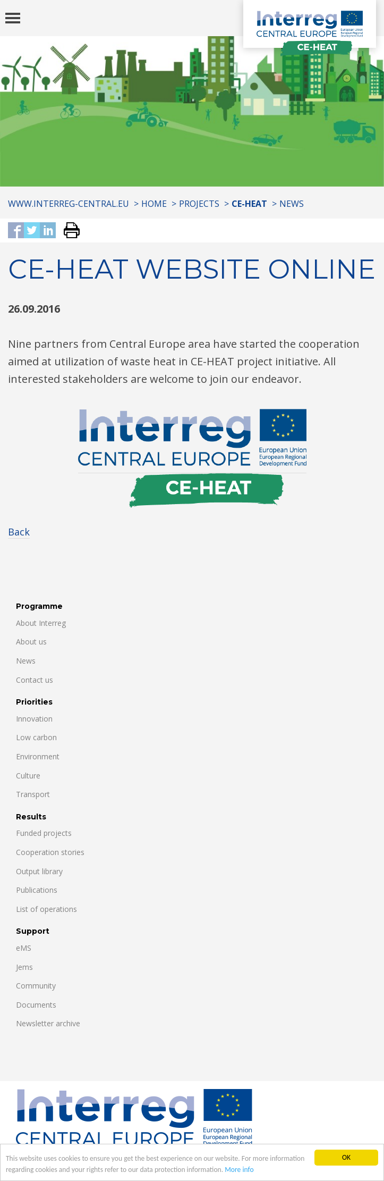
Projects (199, 204)
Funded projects (44, 833)
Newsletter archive (48, 1023)
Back (19, 531)
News (291, 204)
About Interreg (41, 623)
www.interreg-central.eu (68, 204)
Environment (37, 756)
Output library (39, 871)
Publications (36, 890)
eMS (23, 948)
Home (154, 204)
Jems (24, 967)
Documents (36, 1005)
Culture (28, 775)
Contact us (34, 680)
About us (31, 641)
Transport (33, 794)
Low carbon (36, 737)
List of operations (46, 909)
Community (36, 986)
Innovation (34, 719)
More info (239, 1170)
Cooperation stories (50, 852)
